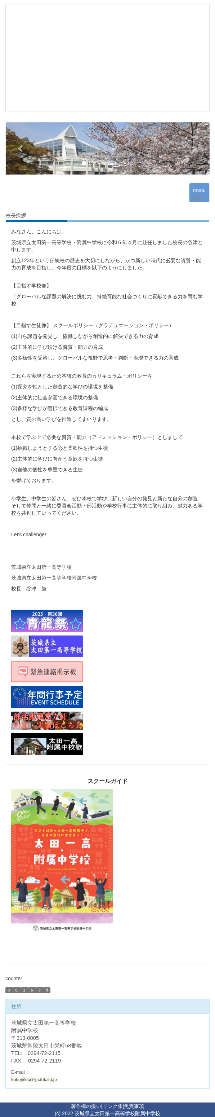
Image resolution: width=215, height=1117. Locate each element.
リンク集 (113, 1106)
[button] (20, 148)
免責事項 (134, 1106)
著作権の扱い (86, 1106)
